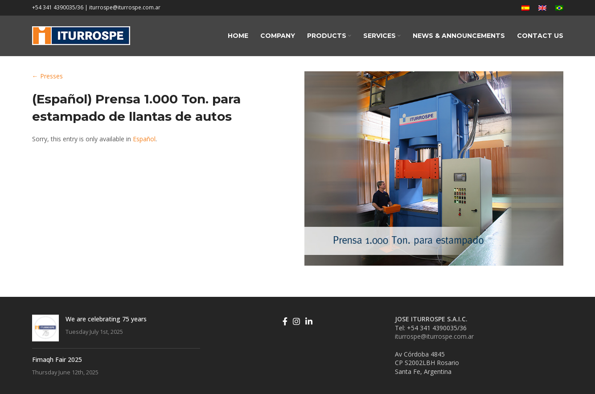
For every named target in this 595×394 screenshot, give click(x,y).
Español (144, 139)
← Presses (47, 76)
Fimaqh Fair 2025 (57, 359)
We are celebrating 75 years (106, 319)
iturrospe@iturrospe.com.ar (434, 336)
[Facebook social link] (285, 321)
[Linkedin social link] (309, 321)
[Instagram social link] (296, 321)
